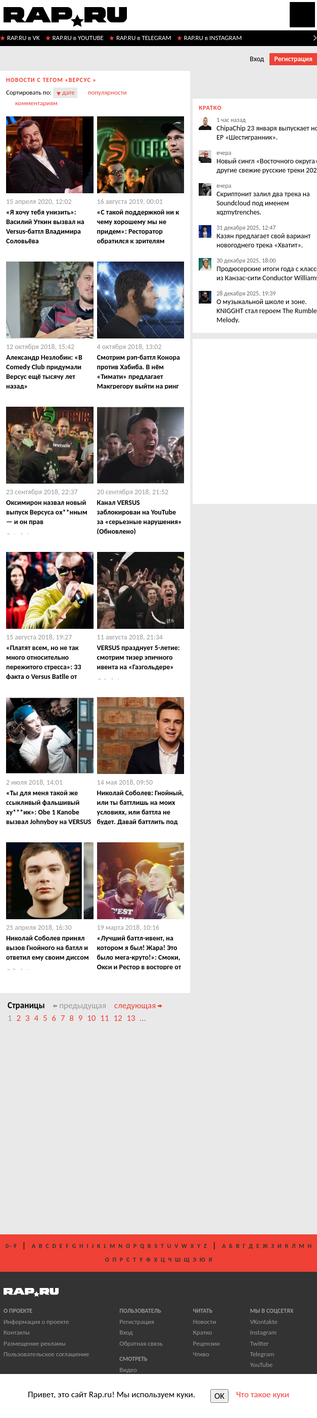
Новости (204, 1321)
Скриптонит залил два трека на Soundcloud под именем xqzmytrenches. (263, 203)
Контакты (17, 1332)
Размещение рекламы (35, 1343)
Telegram (262, 1354)
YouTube (261, 1364)
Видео (128, 1369)
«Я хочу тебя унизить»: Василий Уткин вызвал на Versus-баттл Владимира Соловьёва (45, 226)
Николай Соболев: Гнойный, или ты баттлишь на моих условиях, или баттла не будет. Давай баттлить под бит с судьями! (140, 812)
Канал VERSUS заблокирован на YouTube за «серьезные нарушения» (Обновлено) (139, 517)
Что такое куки (262, 1394)
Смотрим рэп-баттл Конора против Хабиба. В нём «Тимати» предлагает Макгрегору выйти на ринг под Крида (138, 376)
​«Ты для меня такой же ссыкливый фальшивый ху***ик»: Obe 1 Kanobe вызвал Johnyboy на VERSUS (49, 807)
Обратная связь (140, 1343)
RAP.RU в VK (23, 37)
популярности (107, 92)
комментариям (36, 103)
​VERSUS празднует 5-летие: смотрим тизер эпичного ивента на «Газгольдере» (138, 657)
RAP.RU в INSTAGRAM (213, 37)
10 (91, 1018)
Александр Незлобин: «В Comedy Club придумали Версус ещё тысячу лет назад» (44, 372)
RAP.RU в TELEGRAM (143, 37)
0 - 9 (11, 1246)
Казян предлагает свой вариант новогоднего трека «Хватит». (263, 240)
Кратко (202, 1332)
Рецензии (206, 1343)
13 (130, 1018)
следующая (138, 1005)
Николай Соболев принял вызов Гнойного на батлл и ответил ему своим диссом (47, 948)
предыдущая (79, 1005)
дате (68, 92)
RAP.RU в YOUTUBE (78, 37)
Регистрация (293, 59)
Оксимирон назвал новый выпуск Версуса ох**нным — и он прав (46, 512)
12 (117, 1018)
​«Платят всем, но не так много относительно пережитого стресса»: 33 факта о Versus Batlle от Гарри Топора (43, 667)
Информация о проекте (36, 1321)
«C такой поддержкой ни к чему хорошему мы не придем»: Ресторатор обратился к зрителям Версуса (138, 231)
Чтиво (201, 1354)
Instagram (263, 1332)
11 (104, 1018)
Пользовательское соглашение (46, 1354)
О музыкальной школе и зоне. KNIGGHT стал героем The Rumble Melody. (266, 310)
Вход (257, 59)
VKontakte (263, 1321)
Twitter (259, 1343)
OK (219, 1396)
